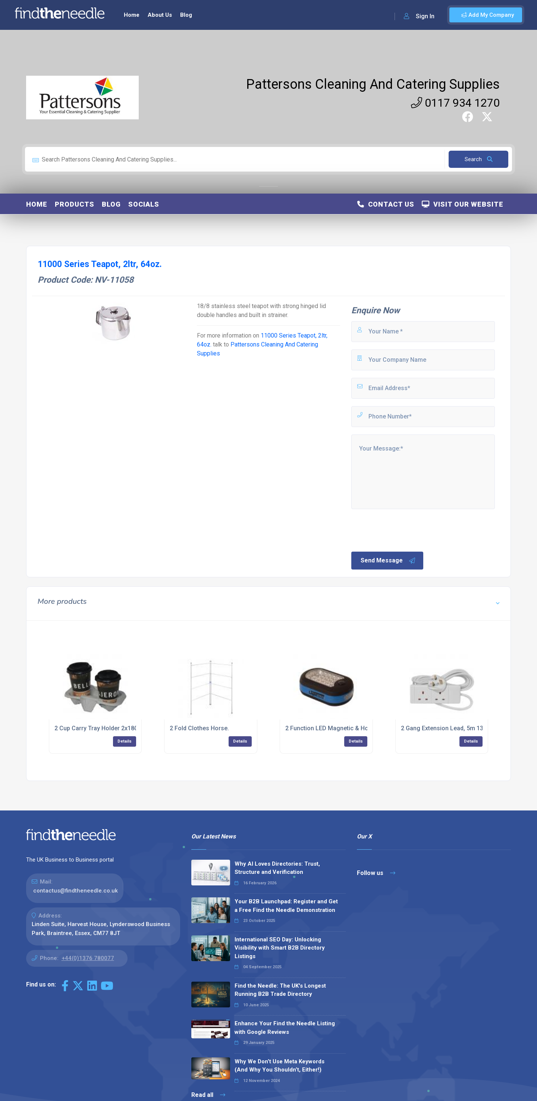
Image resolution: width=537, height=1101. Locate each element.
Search (479, 159)
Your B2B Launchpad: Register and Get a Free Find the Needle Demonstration (286, 905)
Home (131, 15)
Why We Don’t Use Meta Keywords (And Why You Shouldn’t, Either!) (279, 1065)
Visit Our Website (462, 204)
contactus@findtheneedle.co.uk (75, 890)
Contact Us (385, 204)
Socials (143, 204)
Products (74, 204)
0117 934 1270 (455, 102)
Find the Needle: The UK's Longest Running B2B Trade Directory (280, 990)
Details (124, 741)
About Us (160, 15)
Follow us (376, 872)
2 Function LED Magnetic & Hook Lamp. (339, 728)
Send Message (388, 560)
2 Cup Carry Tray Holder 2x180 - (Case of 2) (114, 728)
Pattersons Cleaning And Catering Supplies (373, 84)
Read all (208, 1094)
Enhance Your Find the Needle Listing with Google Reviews (285, 1027)
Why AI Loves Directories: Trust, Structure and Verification (277, 868)
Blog (186, 15)
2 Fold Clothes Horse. (199, 728)
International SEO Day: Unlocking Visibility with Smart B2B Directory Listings (280, 948)
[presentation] (407, 529)
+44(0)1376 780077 (88, 958)
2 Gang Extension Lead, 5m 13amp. (449, 728)
